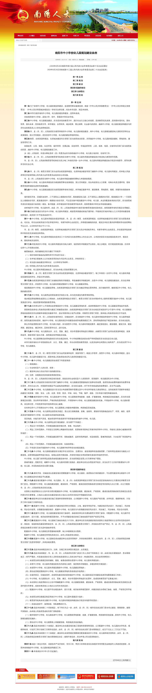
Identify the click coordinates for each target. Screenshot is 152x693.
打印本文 (117, 660)
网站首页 (20, 35)
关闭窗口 (126, 660)
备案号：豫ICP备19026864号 (84, 687)
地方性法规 (34, 45)
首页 (28, 45)
